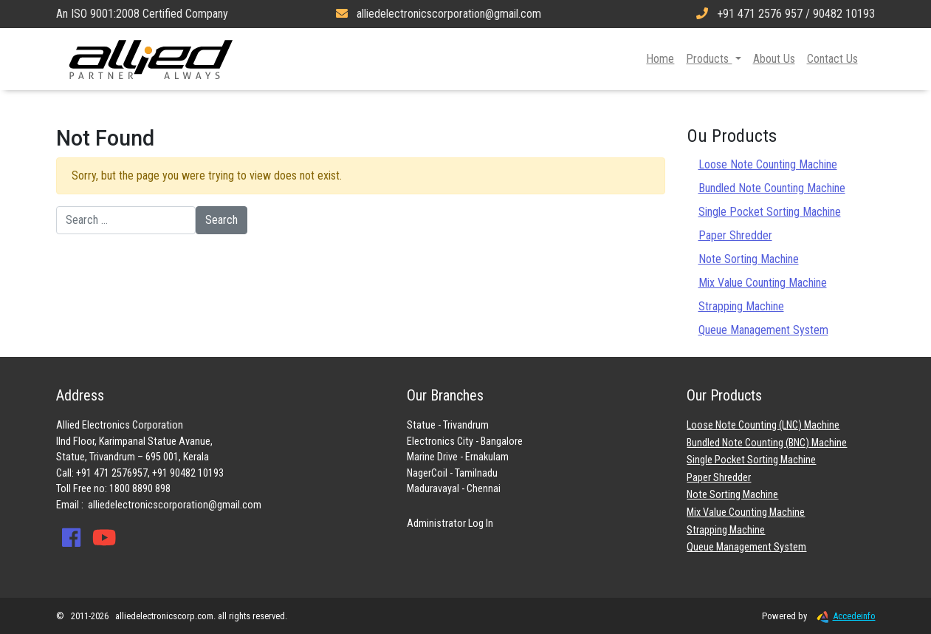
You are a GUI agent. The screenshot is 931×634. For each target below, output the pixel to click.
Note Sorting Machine (748, 259)
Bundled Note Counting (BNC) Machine (767, 443)
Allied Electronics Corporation (151, 59)
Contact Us (832, 59)
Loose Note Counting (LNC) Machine (763, 425)
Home (660, 59)
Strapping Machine (741, 306)
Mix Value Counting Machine (762, 283)
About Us (774, 59)
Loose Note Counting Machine (767, 164)
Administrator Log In (450, 523)
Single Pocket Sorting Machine (769, 212)
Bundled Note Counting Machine (771, 188)
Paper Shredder (735, 235)
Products (709, 59)
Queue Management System (763, 330)
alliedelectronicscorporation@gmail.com (174, 505)
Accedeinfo (842, 615)
